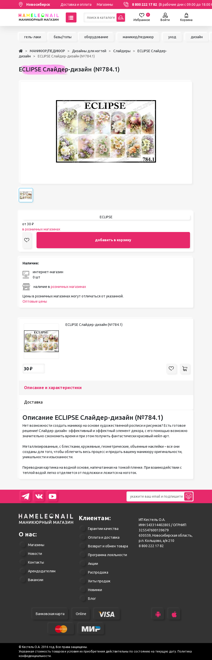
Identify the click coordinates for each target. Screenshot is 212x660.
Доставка (33, 402)
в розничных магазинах (41, 229)
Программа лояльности (107, 555)
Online (81, 614)
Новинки (95, 590)
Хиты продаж (99, 581)
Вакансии (35, 580)
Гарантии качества (103, 529)
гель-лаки (32, 37)
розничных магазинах (68, 287)
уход (172, 37)
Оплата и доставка (104, 537)
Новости (35, 554)
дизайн (197, 37)
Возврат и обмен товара (108, 546)
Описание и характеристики (53, 387)
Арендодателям (42, 571)
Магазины (105, 4)
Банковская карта (50, 614)
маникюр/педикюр (138, 37)
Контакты (36, 562)
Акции (93, 564)
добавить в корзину (113, 240)
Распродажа (98, 572)
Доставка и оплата (76, 4)
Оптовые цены (34, 301)
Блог (92, 599)
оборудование (96, 37)
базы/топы (63, 37)
